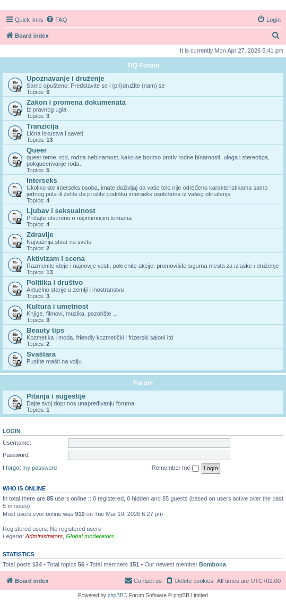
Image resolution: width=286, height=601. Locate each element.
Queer (37, 150)
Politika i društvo (55, 282)
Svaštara (41, 354)
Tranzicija (42, 126)
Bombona (212, 564)
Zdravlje (40, 235)
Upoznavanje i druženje (66, 78)
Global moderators (90, 536)
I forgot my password (30, 467)
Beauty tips (45, 330)
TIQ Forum (143, 65)
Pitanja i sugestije (56, 396)
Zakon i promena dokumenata (76, 102)
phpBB (116, 595)
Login (11, 431)
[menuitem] (56, 19)
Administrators (44, 536)
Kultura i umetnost (58, 306)
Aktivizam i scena (56, 259)
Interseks (42, 180)
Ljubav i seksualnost (61, 211)
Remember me (175, 468)
